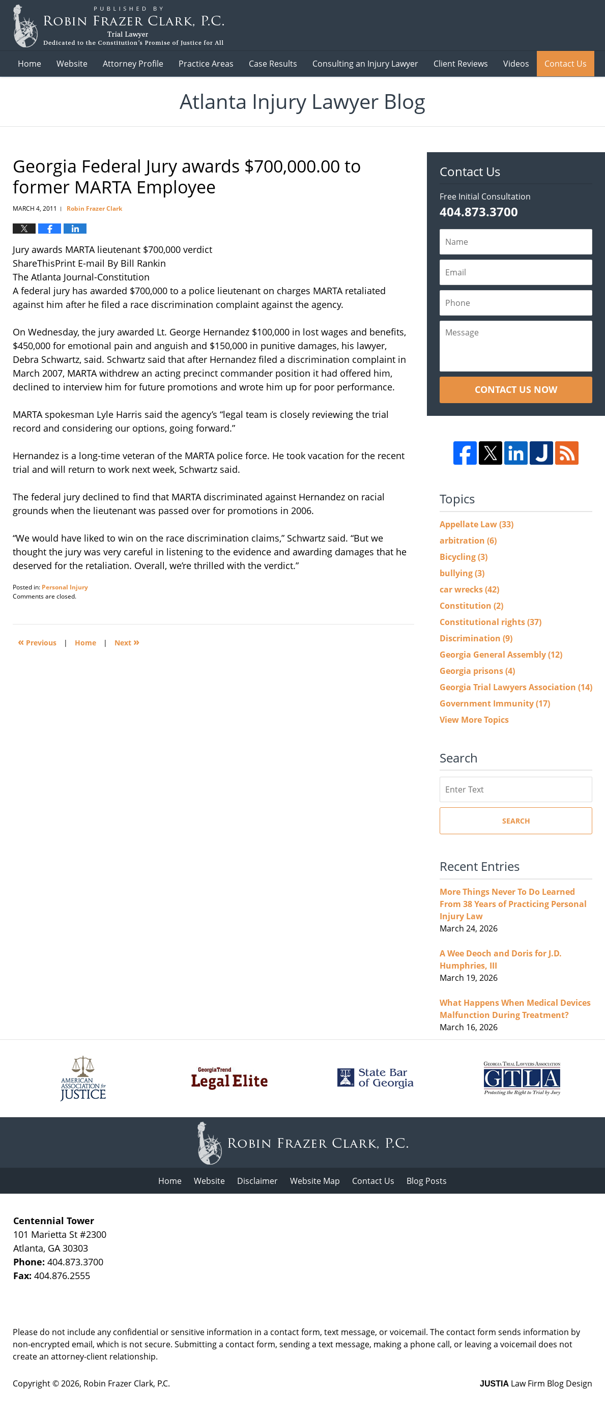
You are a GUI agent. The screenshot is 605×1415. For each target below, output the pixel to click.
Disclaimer (257, 1180)
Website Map (315, 1180)
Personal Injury (65, 587)
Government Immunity (495, 703)
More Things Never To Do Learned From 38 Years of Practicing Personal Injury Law (513, 904)
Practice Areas (206, 63)
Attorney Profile (133, 63)
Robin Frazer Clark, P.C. (126, 1383)
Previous (37, 641)
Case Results (273, 63)
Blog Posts (427, 1180)
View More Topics (474, 719)
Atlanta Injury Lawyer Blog (118, 25)
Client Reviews (461, 63)
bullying (462, 573)
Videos (516, 63)
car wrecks (469, 589)
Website (72, 63)
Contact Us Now (516, 389)
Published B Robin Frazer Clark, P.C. (532, 25)
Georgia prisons (477, 670)
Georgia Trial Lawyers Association (516, 687)
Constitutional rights (490, 622)
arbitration (468, 540)
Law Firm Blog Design (536, 1383)
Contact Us (565, 63)
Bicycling (463, 556)
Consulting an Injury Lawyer (365, 63)
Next (126, 641)
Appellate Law (476, 524)
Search (516, 821)
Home (29, 63)
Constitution (471, 605)
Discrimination (476, 638)
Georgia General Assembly (501, 654)
